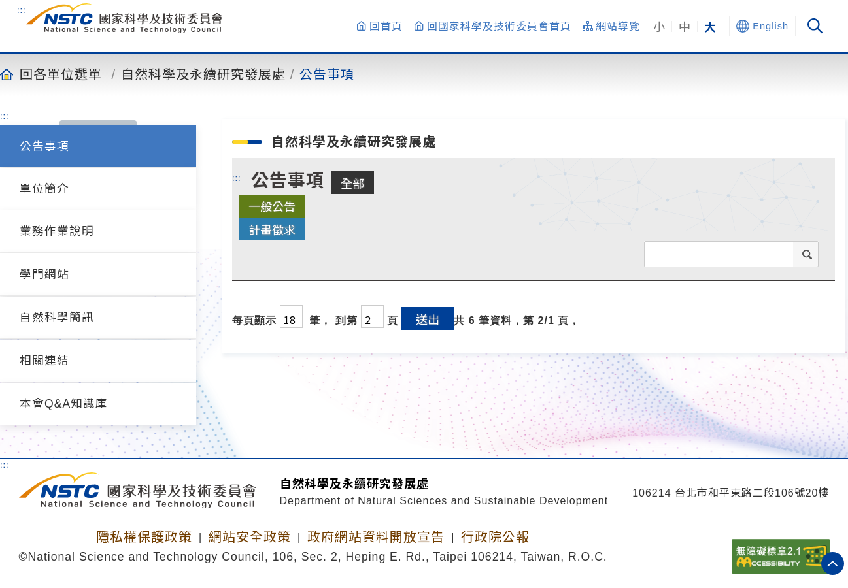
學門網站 (44, 274)
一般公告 (272, 205)
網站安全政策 (250, 537)
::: (21, 9)
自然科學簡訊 (57, 317)
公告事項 (326, 73)
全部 (352, 182)
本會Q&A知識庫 (64, 403)
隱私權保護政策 (144, 537)
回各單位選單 (61, 73)
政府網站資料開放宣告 (376, 537)
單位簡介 (44, 188)
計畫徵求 (272, 229)
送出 (427, 318)
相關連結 (44, 360)
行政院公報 (495, 537)
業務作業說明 (57, 231)
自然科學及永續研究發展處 (203, 73)
